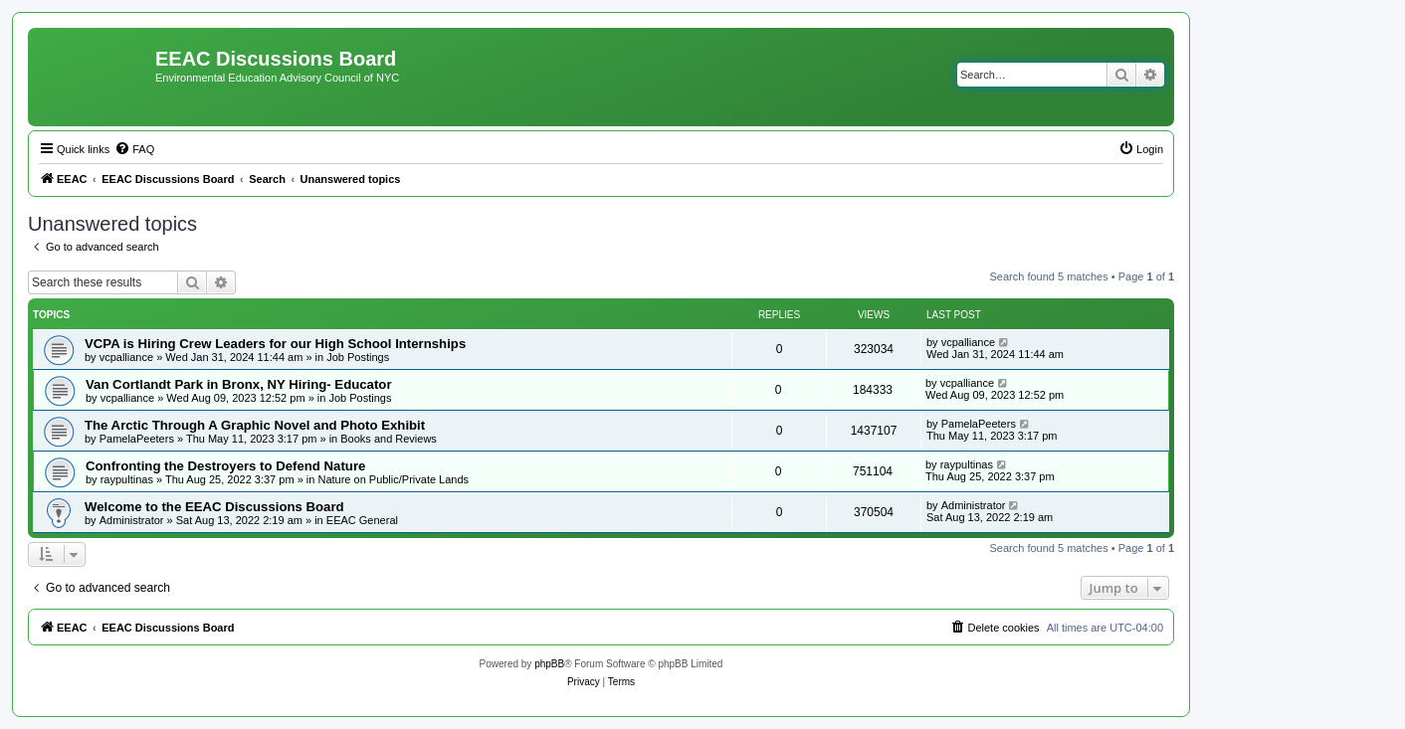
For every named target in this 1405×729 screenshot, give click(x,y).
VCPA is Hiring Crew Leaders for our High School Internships (275, 343)
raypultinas (126, 479)
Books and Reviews (388, 439)
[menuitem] (134, 149)
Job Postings (357, 357)
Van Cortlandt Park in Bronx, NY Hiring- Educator (239, 384)
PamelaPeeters (137, 439)
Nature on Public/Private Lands (393, 479)
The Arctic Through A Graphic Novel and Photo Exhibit (255, 425)
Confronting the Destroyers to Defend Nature (225, 465)
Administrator (132, 520)
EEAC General (362, 520)
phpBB (549, 663)
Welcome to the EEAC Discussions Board (214, 506)
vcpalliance (126, 357)
